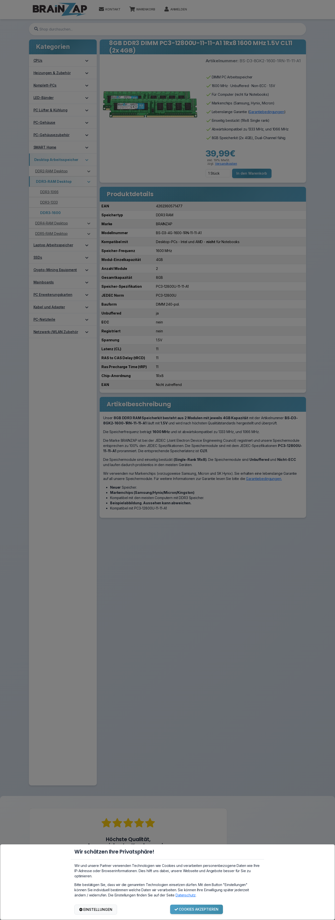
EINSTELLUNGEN (96, 909)
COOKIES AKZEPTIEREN (197, 909)
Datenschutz (185, 895)
